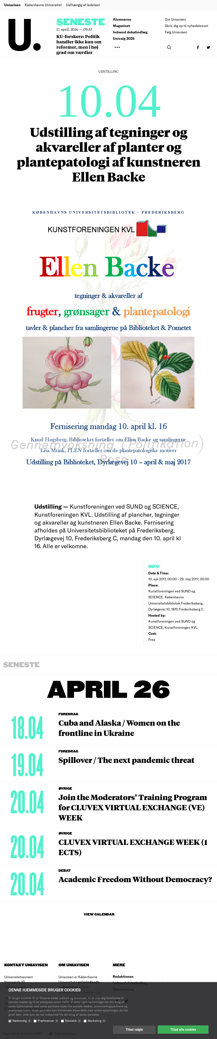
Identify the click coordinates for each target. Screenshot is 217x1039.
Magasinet (121, 26)
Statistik (73, 1020)
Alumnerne (122, 19)
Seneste (80, 22)
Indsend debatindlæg (130, 32)
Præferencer (48, 1020)
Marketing (97, 1020)
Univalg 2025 (124, 38)
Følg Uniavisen (176, 32)
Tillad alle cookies (183, 1029)
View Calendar (99, 914)
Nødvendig (22, 1020)
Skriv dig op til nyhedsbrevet (186, 26)
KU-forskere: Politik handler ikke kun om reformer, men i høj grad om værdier (79, 44)
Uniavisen (12, 5)
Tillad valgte (134, 1029)
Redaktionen (123, 976)
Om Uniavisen (175, 19)
